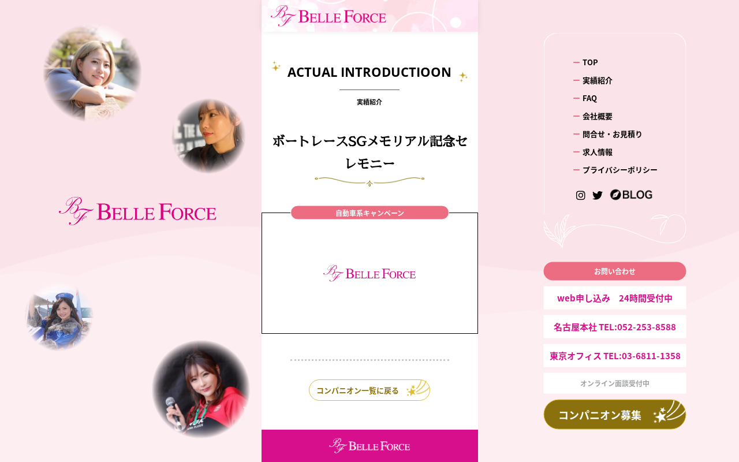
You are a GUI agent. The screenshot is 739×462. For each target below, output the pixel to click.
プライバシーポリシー (620, 168)
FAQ (590, 97)
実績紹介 (598, 79)
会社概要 (598, 115)
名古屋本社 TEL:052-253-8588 (615, 326)
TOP (590, 62)
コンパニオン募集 (599, 414)
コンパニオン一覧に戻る (357, 390)
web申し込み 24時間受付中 (615, 297)
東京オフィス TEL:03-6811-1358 (615, 355)
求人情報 (598, 151)
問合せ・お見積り (613, 133)
